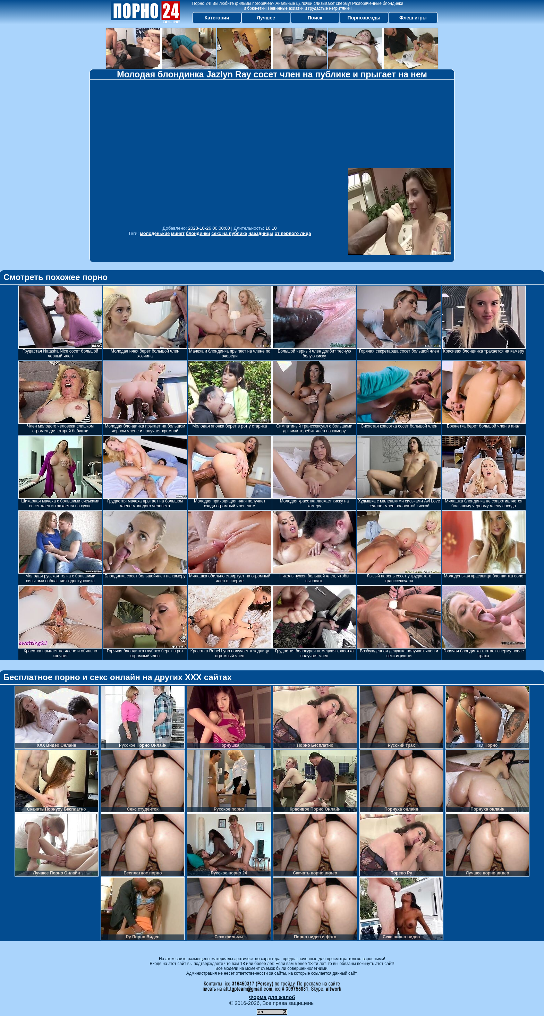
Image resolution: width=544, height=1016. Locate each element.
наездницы (260, 233)
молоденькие (155, 233)
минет (178, 233)
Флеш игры (413, 17)
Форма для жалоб (272, 997)
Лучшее (266, 17)
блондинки (198, 233)
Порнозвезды (364, 17)
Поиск (315, 17)
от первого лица (293, 233)
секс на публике (229, 233)
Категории (217, 17)
